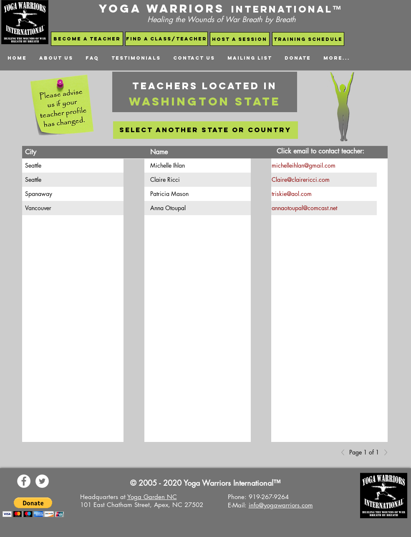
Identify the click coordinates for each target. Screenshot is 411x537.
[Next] (383, 452)
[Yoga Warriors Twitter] (42, 481)
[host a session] (240, 39)
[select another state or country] (205, 130)
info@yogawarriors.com (281, 505)
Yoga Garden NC (152, 497)
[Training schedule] (308, 39)
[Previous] (345, 452)
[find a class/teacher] (166, 39)
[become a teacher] (87, 39)
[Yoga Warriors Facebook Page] (23, 481)
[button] (33, 507)
